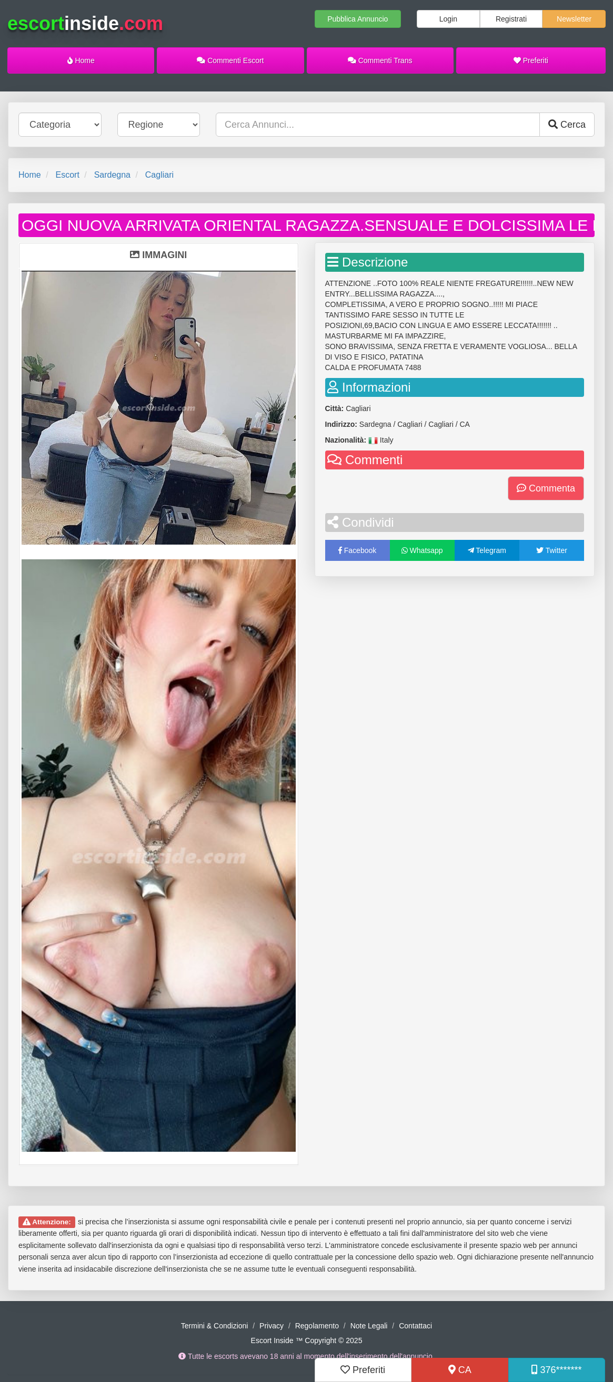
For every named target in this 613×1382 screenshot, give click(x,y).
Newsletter (574, 19)
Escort (67, 174)
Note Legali (369, 1326)
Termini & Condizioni (214, 1326)
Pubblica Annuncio (357, 19)
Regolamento (317, 1326)
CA (459, 1370)
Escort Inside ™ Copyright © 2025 (307, 1340)
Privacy (271, 1326)
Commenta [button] (546, 488)
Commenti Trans (380, 60)
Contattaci (415, 1326)
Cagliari (159, 174)
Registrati (511, 19)
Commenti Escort (230, 60)
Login (448, 19)
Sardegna (112, 174)
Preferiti (531, 60)
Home (81, 60)
